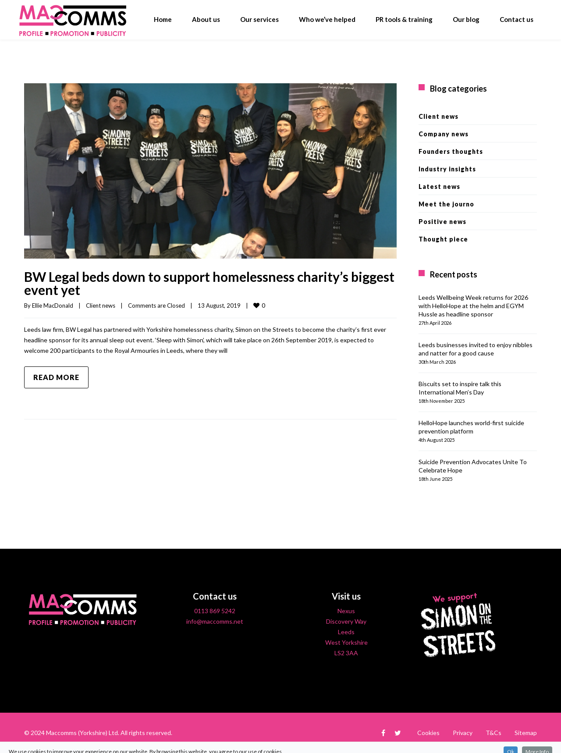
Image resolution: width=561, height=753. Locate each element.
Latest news (439, 186)
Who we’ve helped (327, 19)
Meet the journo (446, 204)
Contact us (516, 19)
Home (163, 19)
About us (206, 19)
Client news (100, 305)
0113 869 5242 (214, 610)
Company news (444, 134)
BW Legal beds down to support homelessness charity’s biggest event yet (209, 283)
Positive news (442, 221)
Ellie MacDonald (52, 305)
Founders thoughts (451, 151)
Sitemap (526, 732)
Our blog (466, 19)
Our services (259, 19)
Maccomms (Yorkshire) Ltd (82, 732)
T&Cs (493, 732)
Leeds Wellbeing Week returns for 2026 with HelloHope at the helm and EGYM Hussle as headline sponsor (473, 306)
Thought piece (443, 239)
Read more (56, 377)
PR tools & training (404, 19)
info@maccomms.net (214, 621)
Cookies (428, 732)
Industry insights (447, 169)
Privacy (462, 732)
